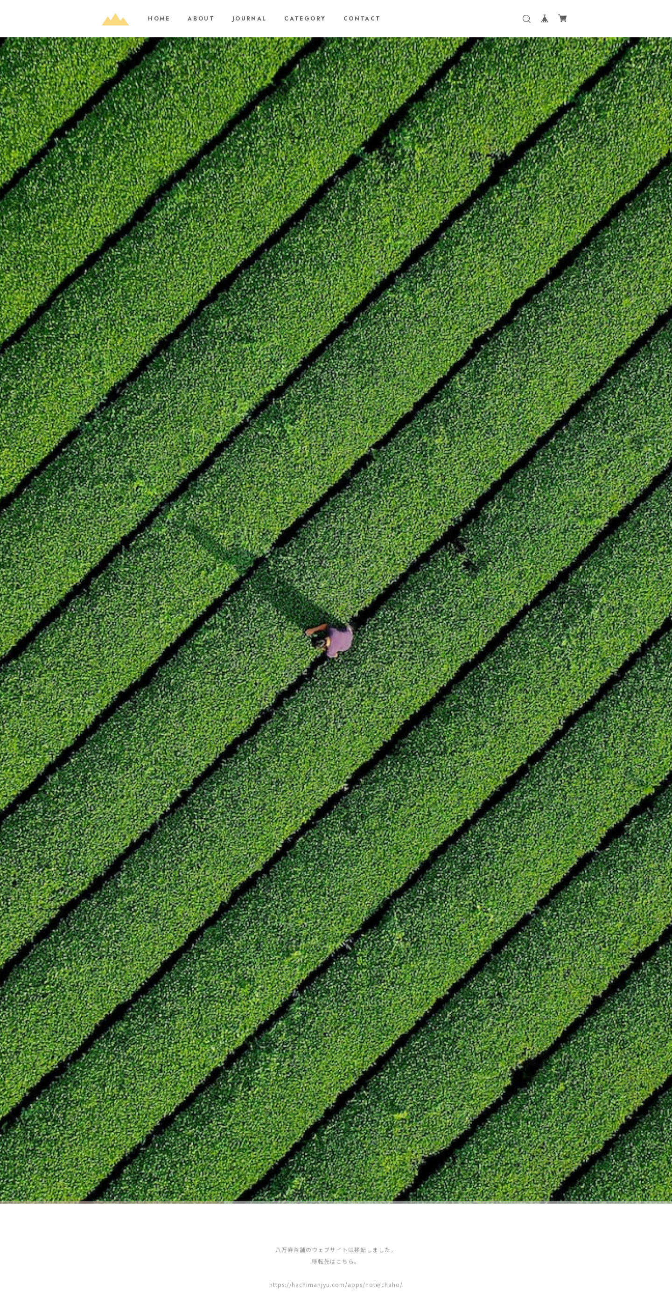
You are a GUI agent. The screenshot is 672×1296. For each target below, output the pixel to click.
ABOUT (201, 18)
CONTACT (362, 18)
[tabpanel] (336, 624)
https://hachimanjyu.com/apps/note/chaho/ (336, 1285)
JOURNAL (249, 18)
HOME (159, 18)
